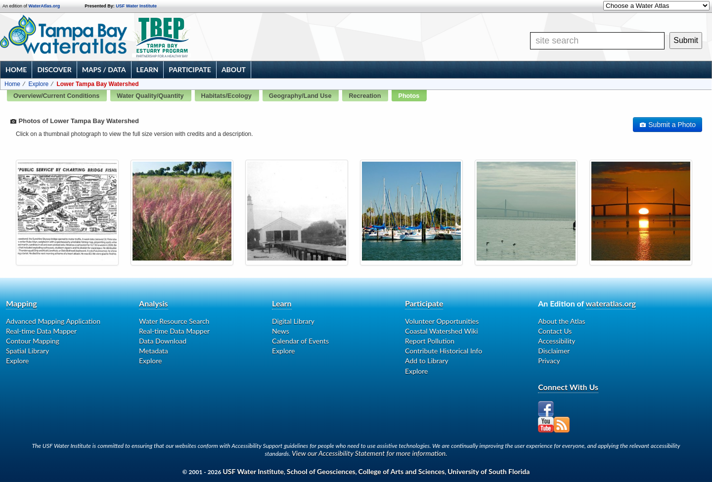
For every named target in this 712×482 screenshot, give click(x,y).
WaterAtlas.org (44, 5)
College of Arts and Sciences (401, 471)
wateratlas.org (611, 303)
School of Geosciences (321, 471)
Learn (147, 69)
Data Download (162, 341)
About (234, 69)
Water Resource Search (174, 321)
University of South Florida (488, 471)
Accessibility (556, 341)
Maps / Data (104, 69)
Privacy (549, 360)
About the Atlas (561, 321)
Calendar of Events (300, 341)
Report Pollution (429, 341)
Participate (190, 69)
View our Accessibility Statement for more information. (369, 453)
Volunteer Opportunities (442, 321)
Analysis (153, 303)
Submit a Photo (667, 125)
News (280, 331)
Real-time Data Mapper (41, 331)
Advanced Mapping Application (53, 321)
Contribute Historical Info (443, 351)
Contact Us (555, 331)
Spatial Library (27, 351)
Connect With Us (568, 387)
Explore (38, 84)
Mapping (21, 303)
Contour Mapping (32, 341)
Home (16, 69)
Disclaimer (554, 351)
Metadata (153, 351)
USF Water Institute (136, 5)
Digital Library (293, 321)
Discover (54, 69)
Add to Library (426, 360)
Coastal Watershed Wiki (441, 331)
